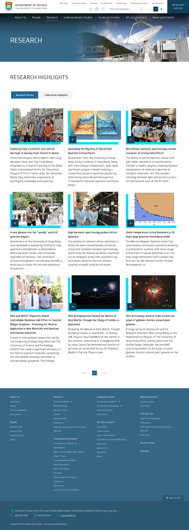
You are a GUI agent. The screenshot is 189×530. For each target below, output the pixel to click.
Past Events (145, 405)
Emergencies (145, 422)
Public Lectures (103, 431)
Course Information (61, 464)
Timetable (58, 472)
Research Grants (60, 418)
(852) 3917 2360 (21, 515)
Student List (58, 481)
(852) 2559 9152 (44, 515)
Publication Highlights (56, 95)
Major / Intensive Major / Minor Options (69, 451)
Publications (58, 422)
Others (99, 456)
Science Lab (101, 443)
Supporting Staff (16, 435)
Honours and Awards (18, 410)
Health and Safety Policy (150, 418)
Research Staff (16, 431)
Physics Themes (60, 456)
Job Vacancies (15, 414)
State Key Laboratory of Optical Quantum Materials (70, 428)
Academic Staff (16, 426)
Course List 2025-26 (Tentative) (66, 489)
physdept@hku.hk (68, 515)
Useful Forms (59, 485)
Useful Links (145, 434)
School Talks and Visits (106, 435)
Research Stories (24, 95)
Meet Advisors (59, 447)
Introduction (15, 401)
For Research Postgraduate (108, 405)
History (13, 405)
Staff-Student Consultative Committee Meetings (155, 428)
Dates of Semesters (62, 468)
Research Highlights (61, 401)
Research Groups (60, 405)
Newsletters (102, 452)
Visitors (13, 439)
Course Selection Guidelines (64, 460)
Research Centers (61, 410)
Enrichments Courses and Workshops (112, 439)
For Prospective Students (64, 443)
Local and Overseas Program (65, 477)
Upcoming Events (147, 401)
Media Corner (102, 447)
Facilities (57, 414)
